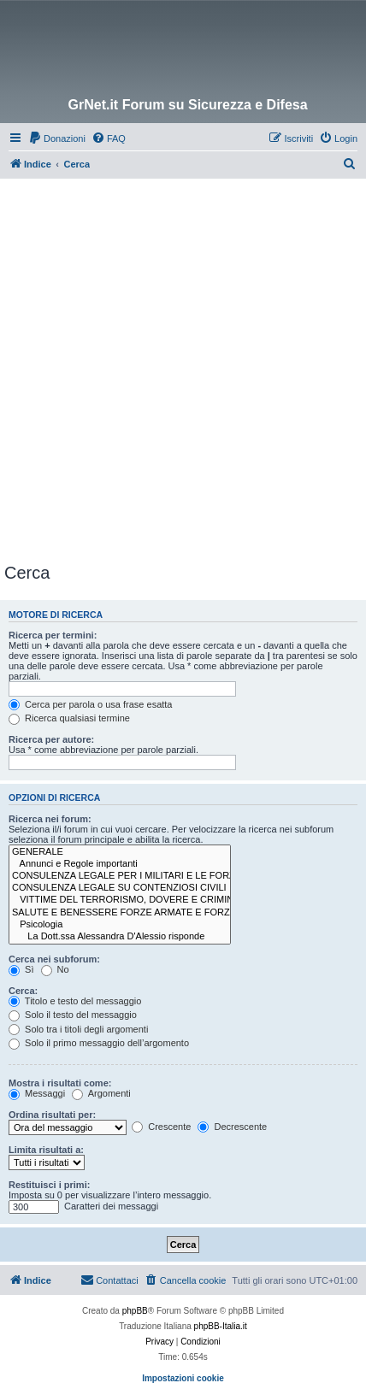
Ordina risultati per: (52, 1114)
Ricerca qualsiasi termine (69, 718)
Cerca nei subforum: (54, 959)
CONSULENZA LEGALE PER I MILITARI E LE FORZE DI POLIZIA (119, 876)
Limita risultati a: (46, 1150)
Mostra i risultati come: (60, 1083)
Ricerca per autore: (51, 739)
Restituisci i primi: (49, 1185)
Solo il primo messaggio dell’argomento (99, 1043)
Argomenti (101, 1093)
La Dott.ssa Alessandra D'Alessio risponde (119, 937)
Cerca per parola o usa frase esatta (90, 704)
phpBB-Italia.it (220, 1326)
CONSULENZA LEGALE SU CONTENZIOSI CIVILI (119, 888)
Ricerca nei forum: (50, 819)
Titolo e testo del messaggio (75, 1001)
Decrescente (232, 1126)
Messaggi (37, 1093)
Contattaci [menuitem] (109, 1280)
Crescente (161, 1126)
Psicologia (119, 925)
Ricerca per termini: (53, 635)
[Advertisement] (183, 370)
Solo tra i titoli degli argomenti (78, 1029)
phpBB (135, 1310)
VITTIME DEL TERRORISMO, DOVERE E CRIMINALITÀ (119, 900)
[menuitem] (57, 138)
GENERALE (119, 852)
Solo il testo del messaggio (73, 1014)
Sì (21, 969)
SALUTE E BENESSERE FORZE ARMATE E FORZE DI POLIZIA (119, 913)
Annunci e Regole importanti (119, 864)
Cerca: (23, 991)
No (55, 969)
